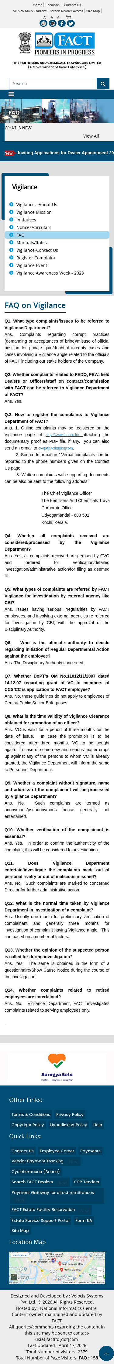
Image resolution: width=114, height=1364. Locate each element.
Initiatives (26, 220)
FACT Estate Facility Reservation (51, 1210)
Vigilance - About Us (36, 204)
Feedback (53, 4)
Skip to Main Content (30, 11)
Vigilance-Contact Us (37, 250)
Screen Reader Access (66, 11)
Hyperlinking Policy (68, 1125)
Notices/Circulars (33, 227)
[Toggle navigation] (9, 94)
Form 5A (83, 1221)
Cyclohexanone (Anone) (36, 1172)
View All (91, 136)
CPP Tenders (86, 1182)
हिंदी (68, 17)
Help (97, 1125)
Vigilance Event (31, 265)
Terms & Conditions (31, 1115)
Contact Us (72, 4)
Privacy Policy (70, 1115)
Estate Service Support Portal (40, 1221)
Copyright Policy (28, 1125)
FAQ (20, 235)
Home (37, 4)
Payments (90, 1151)
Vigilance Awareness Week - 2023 (50, 273)
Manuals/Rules (31, 242)
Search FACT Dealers (40, 1182)
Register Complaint (35, 258)
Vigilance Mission (34, 212)
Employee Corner (57, 1151)
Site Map (93, 11)
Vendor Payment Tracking (45, 1161)
